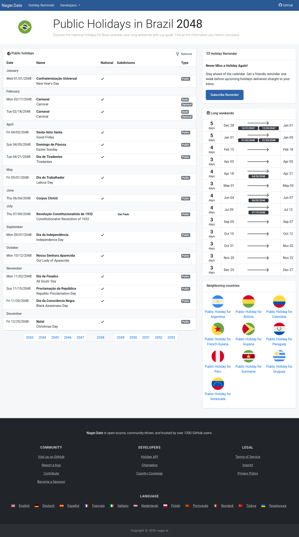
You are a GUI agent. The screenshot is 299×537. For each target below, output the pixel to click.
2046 (67, 337)
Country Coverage (149, 473)
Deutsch (49, 506)
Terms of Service (247, 457)
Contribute (51, 473)
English (24, 506)
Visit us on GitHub (51, 457)
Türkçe (251, 506)
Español (73, 506)
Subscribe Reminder (225, 95)
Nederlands (149, 506)
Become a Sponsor (51, 482)
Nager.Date (12, 5)
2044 (42, 337)
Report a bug (51, 465)
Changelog (149, 465)
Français (98, 506)
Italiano (123, 506)
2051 (146, 337)
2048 (100, 337)
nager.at (162, 530)
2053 (171, 337)
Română (227, 506)
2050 (133, 337)
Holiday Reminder (41, 5)
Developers (68, 5)
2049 (120, 337)
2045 (55, 337)
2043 (29, 337)
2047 (80, 337)
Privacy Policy (248, 473)
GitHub (286, 5)
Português (200, 506)
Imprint (248, 465)
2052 (158, 337)
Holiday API (149, 457)
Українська (277, 506)
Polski (175, 506)
